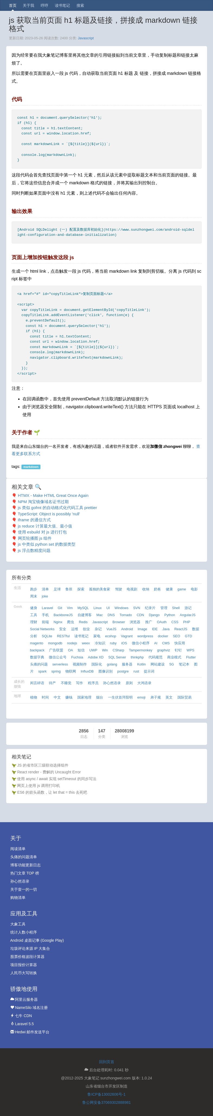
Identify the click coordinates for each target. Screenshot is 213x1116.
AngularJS (188, 615)
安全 (62, 629)
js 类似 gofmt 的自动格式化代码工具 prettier (57, 507)
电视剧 (132, 589)
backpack (37, 650)
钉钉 (178, 650)
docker (163, 636)
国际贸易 (184, 697)
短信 (81, 650)
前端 (45, 622)
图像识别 (105, 671)
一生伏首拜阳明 (120, 697)
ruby (113, 643)
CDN (140, 615)
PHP (186, 622)
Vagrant (127, 636)
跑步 (33, 589)
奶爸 (157, 589)
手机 (45, 615)
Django (154, 615)
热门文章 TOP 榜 (24, 873)
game (181, 589)
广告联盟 (56, 650)
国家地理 (84, 697)
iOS (124, 643)
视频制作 (80, 664)
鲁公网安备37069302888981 (106, 1102)
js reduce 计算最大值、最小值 (45, 526)
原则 (129, 683)
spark (42, 671)
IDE (155, 629)
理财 (33, 622)
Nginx (58, 622)
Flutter (191, 657)
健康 (169, 589)
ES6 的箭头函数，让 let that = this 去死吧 (52, 792)
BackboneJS (63, 615)
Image (142, 629)
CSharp (118, 650)
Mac (99, 615)
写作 (79, 683)
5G (171, 664)
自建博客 (85, 615)
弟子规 (155, 697)
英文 (169, 697)
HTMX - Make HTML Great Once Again (53, 495)
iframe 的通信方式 (34, 519)
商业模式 (174, 657)
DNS (111, 615)
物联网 (70, 671)
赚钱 (68, 697)
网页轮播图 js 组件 (35, 538)
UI (108, 608)
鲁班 (68, 589)
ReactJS (180, 629)
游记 (188, 608)
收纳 (145, 589)
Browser (119, 622)
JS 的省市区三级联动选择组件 (42, 765)
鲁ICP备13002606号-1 (106, 1094)
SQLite (47, 636)
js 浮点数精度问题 (34, 550)
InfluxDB (87, 671)
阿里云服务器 (24, 999)
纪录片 (150, 608)
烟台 (99, 697)
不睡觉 (66, 683)
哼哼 (44, 5)
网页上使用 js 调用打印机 (38, 785)
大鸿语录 (144, 683)
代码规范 (155, 657)
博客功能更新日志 (25, 865)
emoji (141, 697)
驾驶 (118, 589)
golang (112, 664)
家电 (96, 636)
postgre (123, 671)
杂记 (98, 629)
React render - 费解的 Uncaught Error (49, 772)
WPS (191, 650)
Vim (69, 608)
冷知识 (100, 643)
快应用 (179, 643)
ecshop (110, 636)
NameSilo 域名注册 (29, 1007)
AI (155, 643)
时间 (45, 697)
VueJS (111, 629)
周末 (33, 596)
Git (60, 608)
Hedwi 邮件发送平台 (30, 1032)
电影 (194, 589)
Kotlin (141, 664)
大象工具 (18, 924)
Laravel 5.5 (22, 1024)
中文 (57, 697)
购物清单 (18, 897)
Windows (121, 608)
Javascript (86, 38)
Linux (97, 608)
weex (86, 643)
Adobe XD (95, 657)
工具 (33, 615)
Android (127, 629)
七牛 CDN (21, 1016)
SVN (136, 608)
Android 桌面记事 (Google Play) (37, 940)
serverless (60, 664)
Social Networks (42, 629)
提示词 (149, 671)
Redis (83, 622)
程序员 (93, 683)
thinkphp (137, 657)
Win (105, 650)
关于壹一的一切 (23, 889)
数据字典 (37, 657)
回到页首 (106, 1062)
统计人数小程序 (23, 932)
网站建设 (158, 664)
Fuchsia (77, 657)
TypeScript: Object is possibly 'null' (49, 514)
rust (136, 671)
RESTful (63, 636)
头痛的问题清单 (23, 857)
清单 (45, 589)
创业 (86, 629)
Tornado (126, 615)
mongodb (55, 643)
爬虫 (70, 622)
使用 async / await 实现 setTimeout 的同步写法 (56, 779)
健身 (33, 608)
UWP (93, 650)
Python (169, 615)
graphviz (163, 650)
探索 (80, 589)
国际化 (96, 664)
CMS (166, 643)
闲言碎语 (37, 683)
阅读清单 (18, 849)
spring (56, 671)
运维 (74, 629)
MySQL (83, 608)
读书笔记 (62, 5)
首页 (13, 5)
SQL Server (117, 657)
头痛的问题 (39, 664)
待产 (52, 683)
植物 (33, 697)
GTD (188, 636)
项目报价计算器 (23, 965)
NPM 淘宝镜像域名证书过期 (43, 501)
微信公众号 (57, 657)
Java (166, 629)
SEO (176, 636)
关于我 (28, 5)
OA (70, 650)
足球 (57, 589)
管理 (163, 608)
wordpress (145, 636)
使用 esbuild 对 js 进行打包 (42, 532)
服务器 (127, 664)
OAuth (162, 622)
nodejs (72, 643)
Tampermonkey (140, 650)
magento (36, 643)
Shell (176, 608)
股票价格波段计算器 (27, 956)
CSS (175, 622)
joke (45, 596)
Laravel (47, 608)
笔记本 (184, 664)
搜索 (80, 5)
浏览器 (135, 622)
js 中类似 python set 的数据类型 (47, 544)
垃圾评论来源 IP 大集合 (30, 948)
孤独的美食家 (99, 589)
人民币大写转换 (23, 973)
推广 (148, 622)
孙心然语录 (112, 683)
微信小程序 (141, 643)
